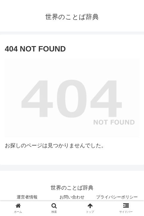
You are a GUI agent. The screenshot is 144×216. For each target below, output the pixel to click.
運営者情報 (27, 197)
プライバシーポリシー (117, 197)
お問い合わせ (72, 197)
